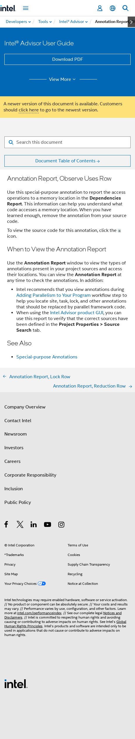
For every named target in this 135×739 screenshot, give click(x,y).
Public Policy (17, 502)
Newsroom (15, 434)
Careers (12, 461)
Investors (13, 448)
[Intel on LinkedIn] (33, 525)
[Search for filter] (67, 142)
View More (63, 79)
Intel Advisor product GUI (76, 313)
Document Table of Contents (65, 161)
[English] (112, 8)
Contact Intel (17, 421)
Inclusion (13, 489)
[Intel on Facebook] (6, 525)
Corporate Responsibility (30, 475)
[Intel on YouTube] (47, 525)
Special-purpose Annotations (46, 357)
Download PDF (67, 59)
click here (29, 110)
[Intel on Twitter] (20, 525)
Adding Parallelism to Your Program (53, 295)
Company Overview (24, 407)
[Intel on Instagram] (61, 525)
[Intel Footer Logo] (16, 683)
